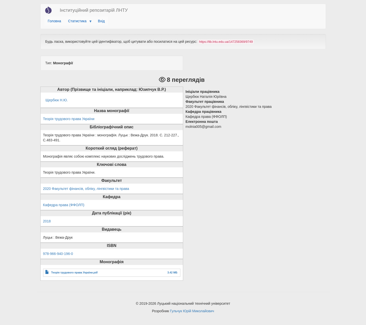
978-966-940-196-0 (58, 254)
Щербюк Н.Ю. (57, 100)
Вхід (101, 21)
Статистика (78, 22)
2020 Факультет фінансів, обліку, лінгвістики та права (86, 189)
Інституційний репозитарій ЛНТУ (94, 10)
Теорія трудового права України (68, 119)
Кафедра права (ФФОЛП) (63, 205)
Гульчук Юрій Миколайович (192, 311)
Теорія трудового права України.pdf (74, 272)
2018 (47, 221)
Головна (54, 21)
